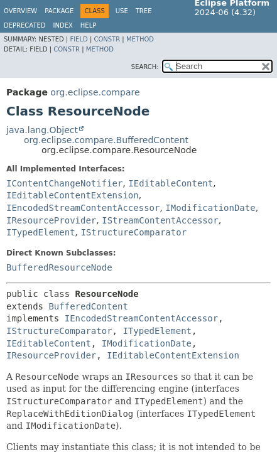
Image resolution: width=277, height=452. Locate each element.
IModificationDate (210, 208)
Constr (107, 39)
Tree (144, 11)
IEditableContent (170, 183)
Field (78, 39)
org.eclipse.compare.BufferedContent (106, 140)
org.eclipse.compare (94, 92)
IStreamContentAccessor (160, 220)
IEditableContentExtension (72, 195)
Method (140, 39)
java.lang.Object (42, 130)
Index (63, 25)
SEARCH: (145, 66)
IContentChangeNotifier (64, 183)
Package (59, 11)
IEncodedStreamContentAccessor (83, 208)
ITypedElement (40, 232)
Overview (20, 11)
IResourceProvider (51, 220)
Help (88, 25)
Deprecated (25, 25)
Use (122, 11)
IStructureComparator (133, 232)
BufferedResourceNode (59, 267)
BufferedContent (88, 306)
